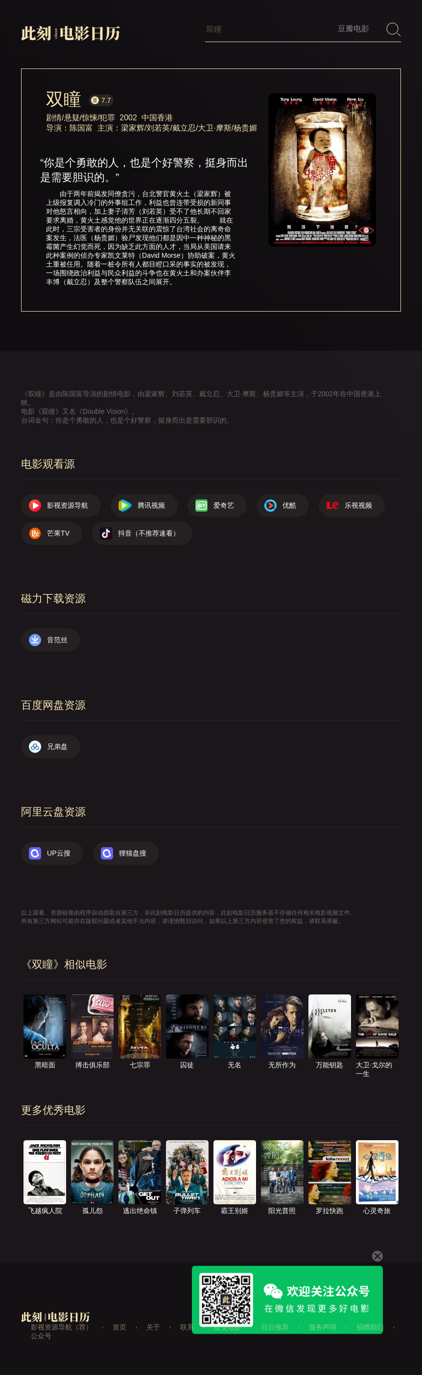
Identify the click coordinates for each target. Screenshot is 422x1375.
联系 (187, 1327)
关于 (153, 1327)
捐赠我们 (370, 1327)
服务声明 (322, 1327)
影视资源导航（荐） (62, 1327)
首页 (119, 1327)
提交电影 (227, 1327)
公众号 (41, 1336)
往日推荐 (275, 1327)
